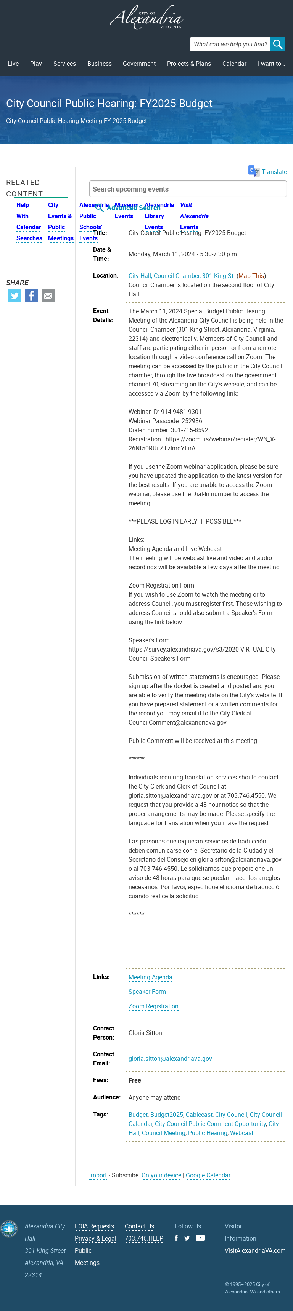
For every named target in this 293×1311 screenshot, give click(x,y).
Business (99, 63)
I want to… (271, 63)
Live (13, 63)
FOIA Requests (94, 1226)
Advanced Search (134, 207)
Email (48, 295)
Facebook (31, 295)
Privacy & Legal (95, 1238)
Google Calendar (208, 1175)
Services (64, 63)
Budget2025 (166, 1114)
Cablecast (199, 1114)
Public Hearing (207, 1133)
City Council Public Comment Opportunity (210, 1123)
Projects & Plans (189, 63)
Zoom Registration (154, 1006)
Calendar (234, 63)
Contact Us (139, 1226)
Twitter (14, 295)
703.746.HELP (144, 1238)
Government (139, 63)
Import (98, 1175)
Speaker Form (147, 991)
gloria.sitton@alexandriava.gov (170, 1058)
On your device (161, 1175)
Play (36, 63)
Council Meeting (163, 1133)
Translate (267, 172)
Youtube (200, 1238)
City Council (231, 1114)
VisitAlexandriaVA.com (255, 1250)
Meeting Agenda (150, 977)
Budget (138, 1114)
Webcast (241, 1133)
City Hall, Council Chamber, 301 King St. (182, 275)
